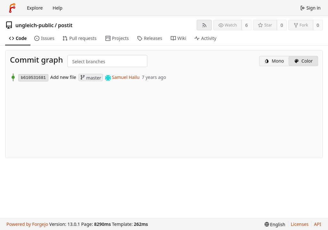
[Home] (12, 8)
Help (57, 8)
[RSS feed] (204, 25)
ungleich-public (34, 25)
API (317, 224)
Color (303, 61)
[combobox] (77, 61)
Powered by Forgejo (27, 224)
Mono (274, 61)
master (90, 78)
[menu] (275, 224)
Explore (35, 8)
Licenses (300, 224)
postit (65, 25)
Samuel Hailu (126, 77)
